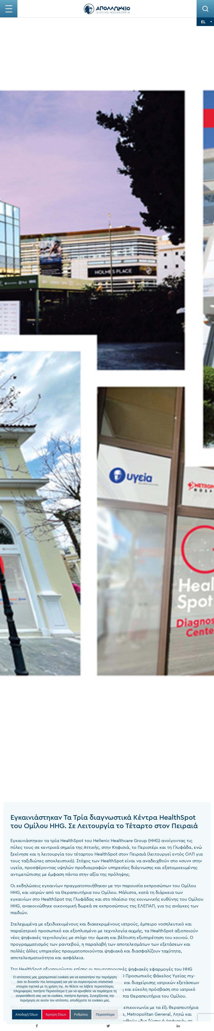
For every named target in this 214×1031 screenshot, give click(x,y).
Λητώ (157, 1014)
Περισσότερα (105, 1014)
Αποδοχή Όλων (27, 1014)
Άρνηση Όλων (56, 1014)
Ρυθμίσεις (81, 1014)
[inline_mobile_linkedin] (178, 1026)
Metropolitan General (126, 1014)
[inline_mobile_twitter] (108, 1026)
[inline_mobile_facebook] (36, 1026)
